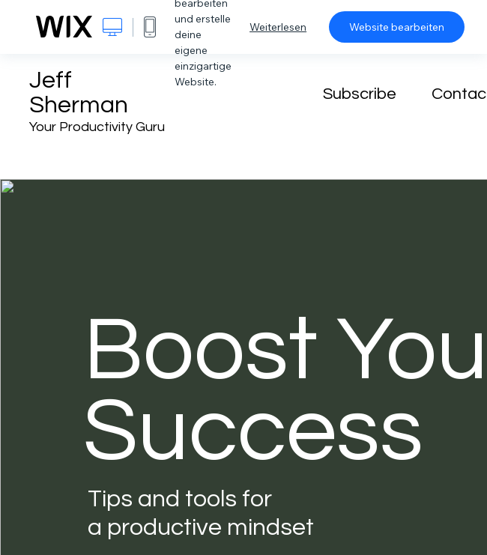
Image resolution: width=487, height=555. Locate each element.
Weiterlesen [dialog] (277, 27)
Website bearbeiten (396, 27)
